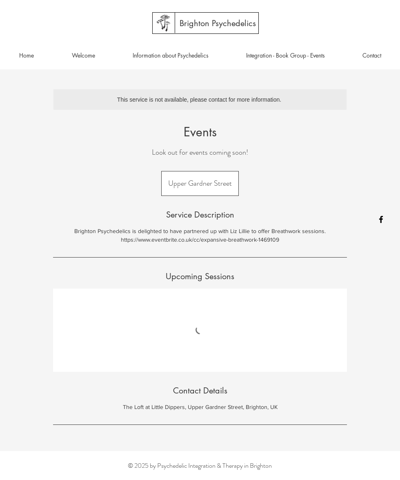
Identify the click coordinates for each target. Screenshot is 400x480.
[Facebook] (381, 219)
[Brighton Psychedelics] (218, 23)
